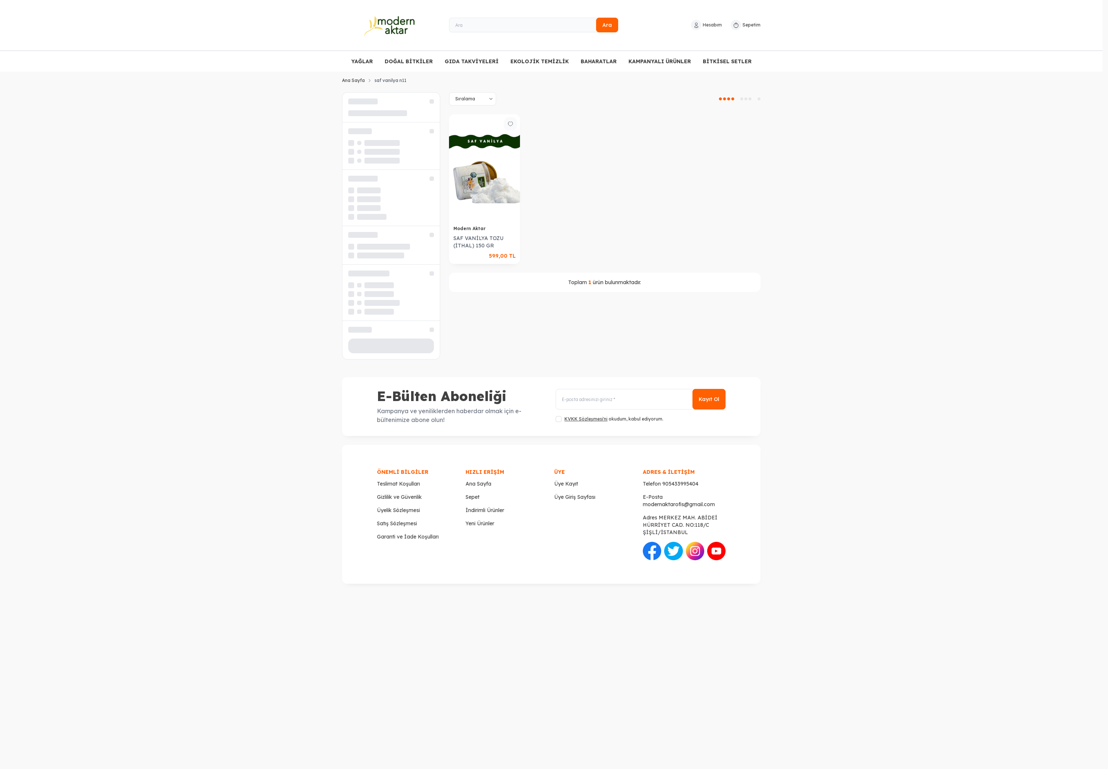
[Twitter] (673, 551)
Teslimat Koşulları (398, 483)
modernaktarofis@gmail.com (679, 504)
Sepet (473, 497)
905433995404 (680, 483)
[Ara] (533, 25)
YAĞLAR (362, 61)
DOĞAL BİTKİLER (409, 61)
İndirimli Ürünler (485, 510)
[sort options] (472, 98)
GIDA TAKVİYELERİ (472, 61)
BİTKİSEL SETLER (727, 61)
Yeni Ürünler (480, 523)
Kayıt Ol (709, 399)
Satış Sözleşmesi (397, 523)
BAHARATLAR (599, 61)
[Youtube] (716, 551)
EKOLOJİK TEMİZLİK (539, 61)
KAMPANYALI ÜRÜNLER (659, 61)
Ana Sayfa (353, 80)
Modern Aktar (470, 228)
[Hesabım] (706, 25)
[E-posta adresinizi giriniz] (641, 399)
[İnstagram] (695, 551)
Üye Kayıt (566, 483)
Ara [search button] (607, 25)
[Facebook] (652, 551)
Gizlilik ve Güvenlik (399, 497)
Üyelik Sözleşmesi (398, 510)
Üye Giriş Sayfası (574, 497)
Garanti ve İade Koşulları (408, 536)
